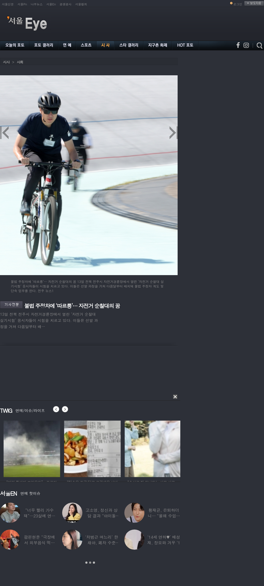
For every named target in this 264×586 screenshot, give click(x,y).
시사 (6, 62)
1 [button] (86, 563)
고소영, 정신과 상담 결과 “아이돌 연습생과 (102, 515)
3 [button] (94, 563)
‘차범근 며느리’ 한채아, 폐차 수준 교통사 (101, 542)
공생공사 (66, 4)
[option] (66, 448)
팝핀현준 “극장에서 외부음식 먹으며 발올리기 (39, 542)
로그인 (237, 4)
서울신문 (8, 4)
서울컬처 (81, 4)
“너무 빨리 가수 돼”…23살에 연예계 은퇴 (39, 515)
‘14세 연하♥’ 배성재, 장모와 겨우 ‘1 (163, 539)
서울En (51, 4)
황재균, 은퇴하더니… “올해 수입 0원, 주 (164, 515)
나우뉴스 (37, 4)
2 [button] (90, 563)
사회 (20, 62)
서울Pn (22, 4)
